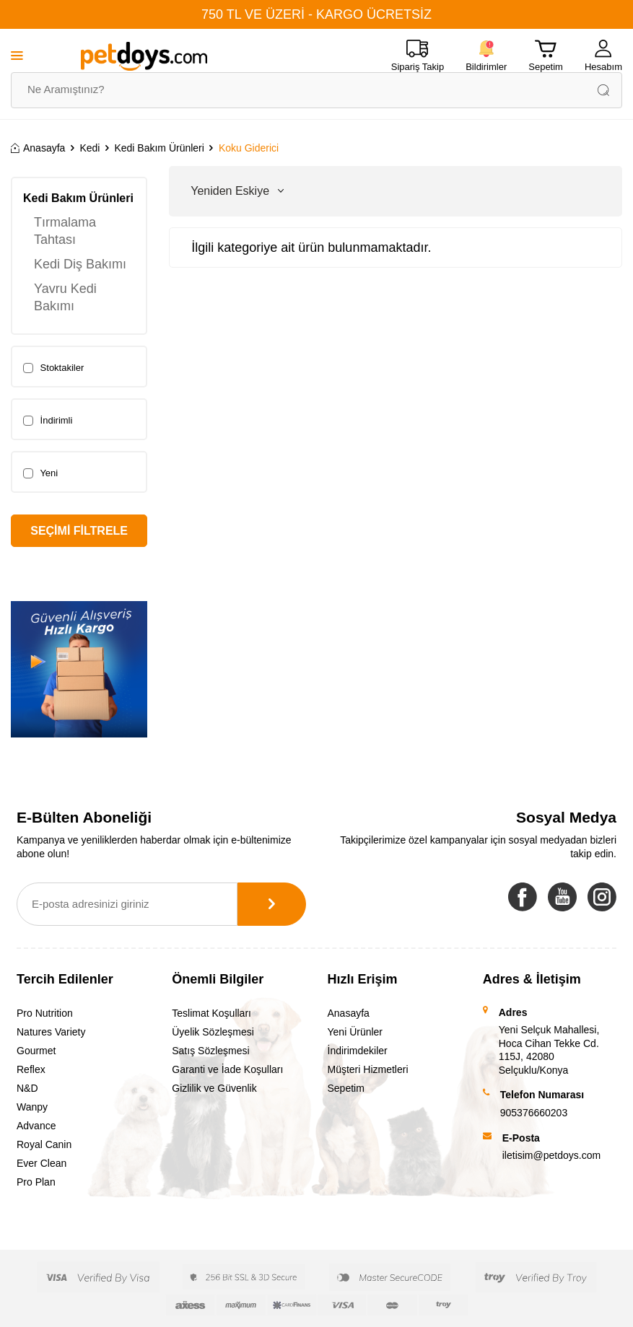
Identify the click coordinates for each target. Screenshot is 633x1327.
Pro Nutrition (45, 1013)
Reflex (31, 1069)
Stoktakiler (53, 368)
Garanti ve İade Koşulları (227, 1069)
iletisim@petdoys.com (551, 1155)
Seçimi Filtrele (79, 531)
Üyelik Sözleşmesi (213, 1032)
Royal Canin (44, 1144)
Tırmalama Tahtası (65, 231)
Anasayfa (38, 148)
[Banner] (79, 669)
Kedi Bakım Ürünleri (159, 148)
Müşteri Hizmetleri (368, 1069)
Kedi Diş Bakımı (80, 264)
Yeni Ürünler (355, 1032)
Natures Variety (51, 1032)
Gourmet (36, 1050)
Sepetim (346, 1088)
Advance (36, 1125)
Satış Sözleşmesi (210, 1050)
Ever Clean (41, 1163)
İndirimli (47, 420)
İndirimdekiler (358, 1050)
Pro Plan (36, 1182)
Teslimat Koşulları (211, 1013)
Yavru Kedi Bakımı (65, 297)
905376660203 (533, 1112)
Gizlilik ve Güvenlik (214, 1088)
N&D (27, 1088)
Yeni (40, 473)
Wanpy (32, 1107)
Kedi (89, 148)
